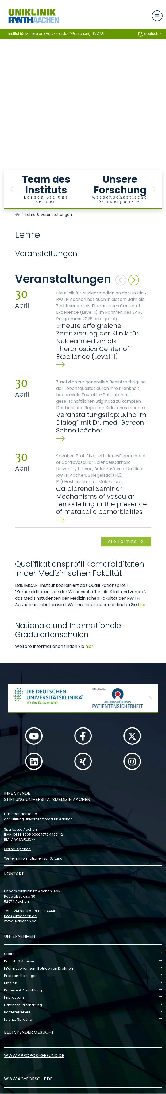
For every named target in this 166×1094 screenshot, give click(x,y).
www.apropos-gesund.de (34, 1055)
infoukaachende (20, 916)
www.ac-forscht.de (28, 1079)
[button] (12, 189)
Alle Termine (126, 541)
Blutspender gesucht (29, 1032)
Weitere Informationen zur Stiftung (33, 858)
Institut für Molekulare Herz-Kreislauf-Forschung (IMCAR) (57, 33)
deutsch (148, 34)
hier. (142, 605)
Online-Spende (17, 849)
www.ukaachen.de (20, 921)
